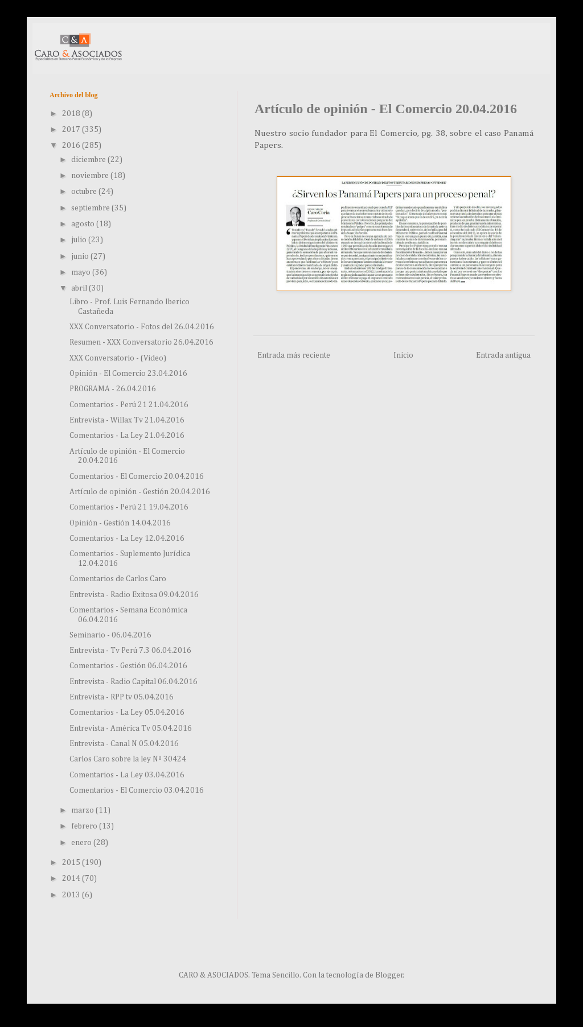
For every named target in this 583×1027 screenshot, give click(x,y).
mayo (81, 272)
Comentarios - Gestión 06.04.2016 (128, 666)
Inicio (403, 355)
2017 (72, 130)
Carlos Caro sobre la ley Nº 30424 (127, 759)
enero (82, 843)
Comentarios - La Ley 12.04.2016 (126, 539)
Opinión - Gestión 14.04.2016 (120, 523)
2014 (72, 879)
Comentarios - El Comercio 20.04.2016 (136, 477)
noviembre (90, 176)
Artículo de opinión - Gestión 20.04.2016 (139, 492)
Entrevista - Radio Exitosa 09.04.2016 (134, 595)
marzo (83, 810)
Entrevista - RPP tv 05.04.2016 (121, 697)
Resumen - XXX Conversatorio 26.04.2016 (141, 342)
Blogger (389, 975)
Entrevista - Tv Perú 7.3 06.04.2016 (130, 651)
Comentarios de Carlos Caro (117, 579)
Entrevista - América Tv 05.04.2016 (130, 728)
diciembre (89, 160)
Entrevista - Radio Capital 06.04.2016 (133, 682)
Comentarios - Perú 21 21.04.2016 (128, 405)
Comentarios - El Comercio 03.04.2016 (136, 790)
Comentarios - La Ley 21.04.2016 (126, 436)
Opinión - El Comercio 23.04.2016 (128, 374)
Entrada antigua (503, 355)
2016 (72, 146)
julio (79, 240)
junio (81, 256)
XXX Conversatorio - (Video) (117, 358)
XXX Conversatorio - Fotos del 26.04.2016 (141, 327)
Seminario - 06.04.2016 (110, 635)
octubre (84, 192)
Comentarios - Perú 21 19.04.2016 (128, 507)
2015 (72, 863)
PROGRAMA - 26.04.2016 (112, 389)
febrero (85, 826)
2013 (72, 895)
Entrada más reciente (293, 355)
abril (80, 288)
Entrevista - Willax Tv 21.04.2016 (126, 420)
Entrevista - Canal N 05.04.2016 (124, 744)
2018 (72, 114)
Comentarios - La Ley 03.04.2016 (126, 775)
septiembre (91, 208)
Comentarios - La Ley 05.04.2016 (126, 713)
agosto (83, 224)
